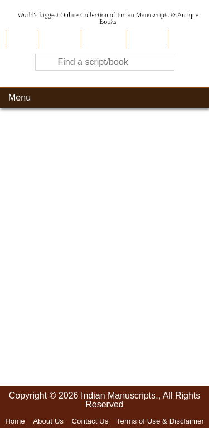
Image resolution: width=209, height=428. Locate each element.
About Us (58, 39)
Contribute (103, 39)
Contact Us (89, 421)
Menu (19, 97)
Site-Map (147, 39)
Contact (186, 39)
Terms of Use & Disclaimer (160, 421)
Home (21, 39)
